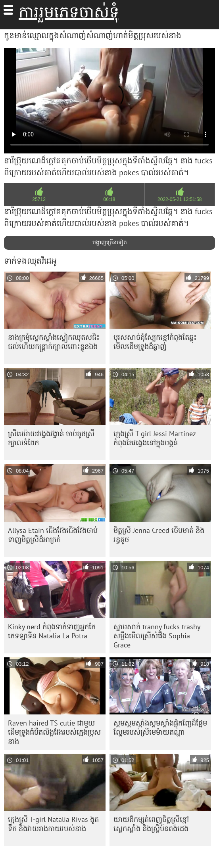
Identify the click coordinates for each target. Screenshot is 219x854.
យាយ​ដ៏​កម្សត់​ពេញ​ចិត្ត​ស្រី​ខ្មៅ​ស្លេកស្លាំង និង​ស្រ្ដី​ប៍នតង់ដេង (151, 824)
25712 (38, 199)
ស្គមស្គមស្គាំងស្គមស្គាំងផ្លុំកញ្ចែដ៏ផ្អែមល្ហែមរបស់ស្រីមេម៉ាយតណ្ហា (160, 727)
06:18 (109, 199)
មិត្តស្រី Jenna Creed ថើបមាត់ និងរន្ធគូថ (158, 535)
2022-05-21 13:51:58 (180, 199)
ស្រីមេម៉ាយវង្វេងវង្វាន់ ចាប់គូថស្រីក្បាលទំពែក (51, 438)
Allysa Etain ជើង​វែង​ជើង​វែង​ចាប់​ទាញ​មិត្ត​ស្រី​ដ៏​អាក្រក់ (53, 535)
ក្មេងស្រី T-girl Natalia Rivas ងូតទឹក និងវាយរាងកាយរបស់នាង (53, 824)
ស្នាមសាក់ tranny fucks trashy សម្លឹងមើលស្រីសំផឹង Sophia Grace (156, 635)
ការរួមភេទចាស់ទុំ (69, 12)
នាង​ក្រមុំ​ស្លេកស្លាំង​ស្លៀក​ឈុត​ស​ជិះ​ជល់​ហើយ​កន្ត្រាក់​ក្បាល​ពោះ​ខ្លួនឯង (54, 342)
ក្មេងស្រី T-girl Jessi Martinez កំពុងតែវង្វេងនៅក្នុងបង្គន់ (154, 438)
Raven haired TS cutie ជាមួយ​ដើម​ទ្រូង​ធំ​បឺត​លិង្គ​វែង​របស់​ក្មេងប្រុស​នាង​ (54, 732)
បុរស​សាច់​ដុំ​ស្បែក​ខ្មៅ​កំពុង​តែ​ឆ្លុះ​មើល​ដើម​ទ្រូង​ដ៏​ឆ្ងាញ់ (155, 342)
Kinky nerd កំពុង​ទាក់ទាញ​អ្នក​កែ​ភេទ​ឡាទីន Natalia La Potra (52, 631)
